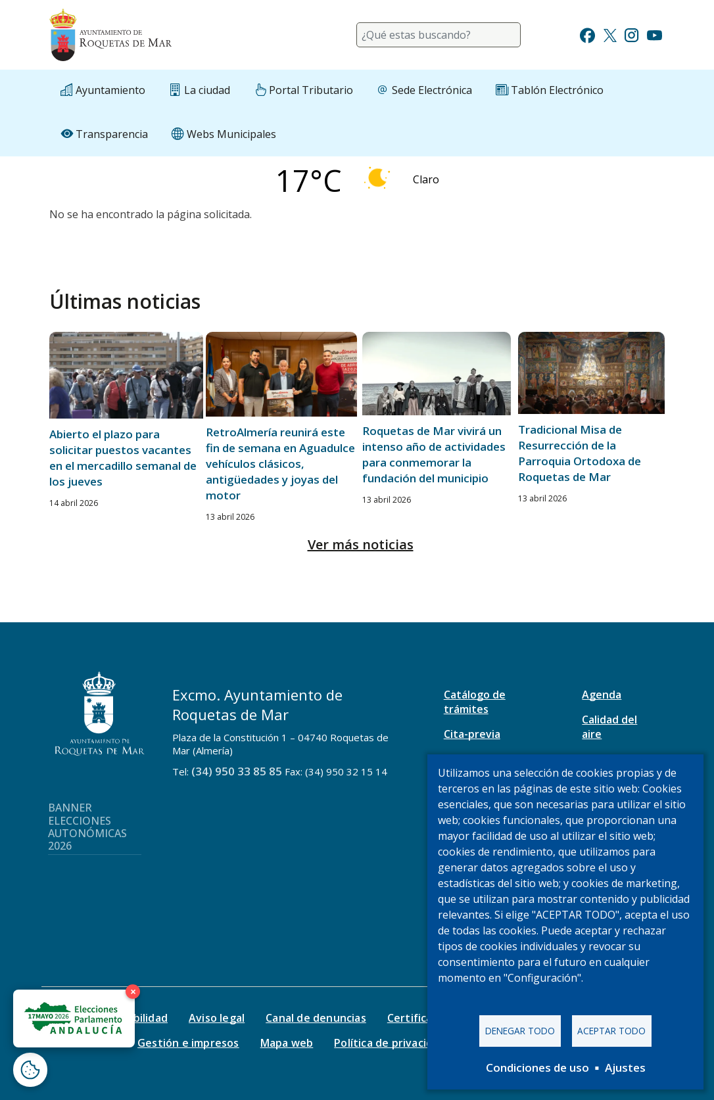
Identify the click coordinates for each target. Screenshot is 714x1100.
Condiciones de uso (537, 1067)
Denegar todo (520, 1030)
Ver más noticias (361, 544)
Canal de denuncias (316, 1018)
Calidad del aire (609, 726)
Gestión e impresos (188, 1043)
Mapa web (287, 1043)
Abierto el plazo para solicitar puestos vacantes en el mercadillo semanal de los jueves (123, 457)
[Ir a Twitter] (610, 33)
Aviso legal (217, 1018)
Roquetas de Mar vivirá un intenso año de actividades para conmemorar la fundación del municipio (434, 454)
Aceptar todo (611, 1030)
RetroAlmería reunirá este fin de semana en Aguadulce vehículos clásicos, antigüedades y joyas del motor (280, 463)
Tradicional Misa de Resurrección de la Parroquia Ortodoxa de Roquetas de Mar (579, 453)
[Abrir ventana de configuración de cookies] (30, 1070)
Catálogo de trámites (475, 701)
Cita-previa (472, 734)
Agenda (601, 694)
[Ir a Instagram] (631, 33)
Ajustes (625, 1067)
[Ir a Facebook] (587, 33)
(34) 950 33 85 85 (236, 771)
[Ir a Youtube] (654, 33)
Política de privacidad (389, 1043)
